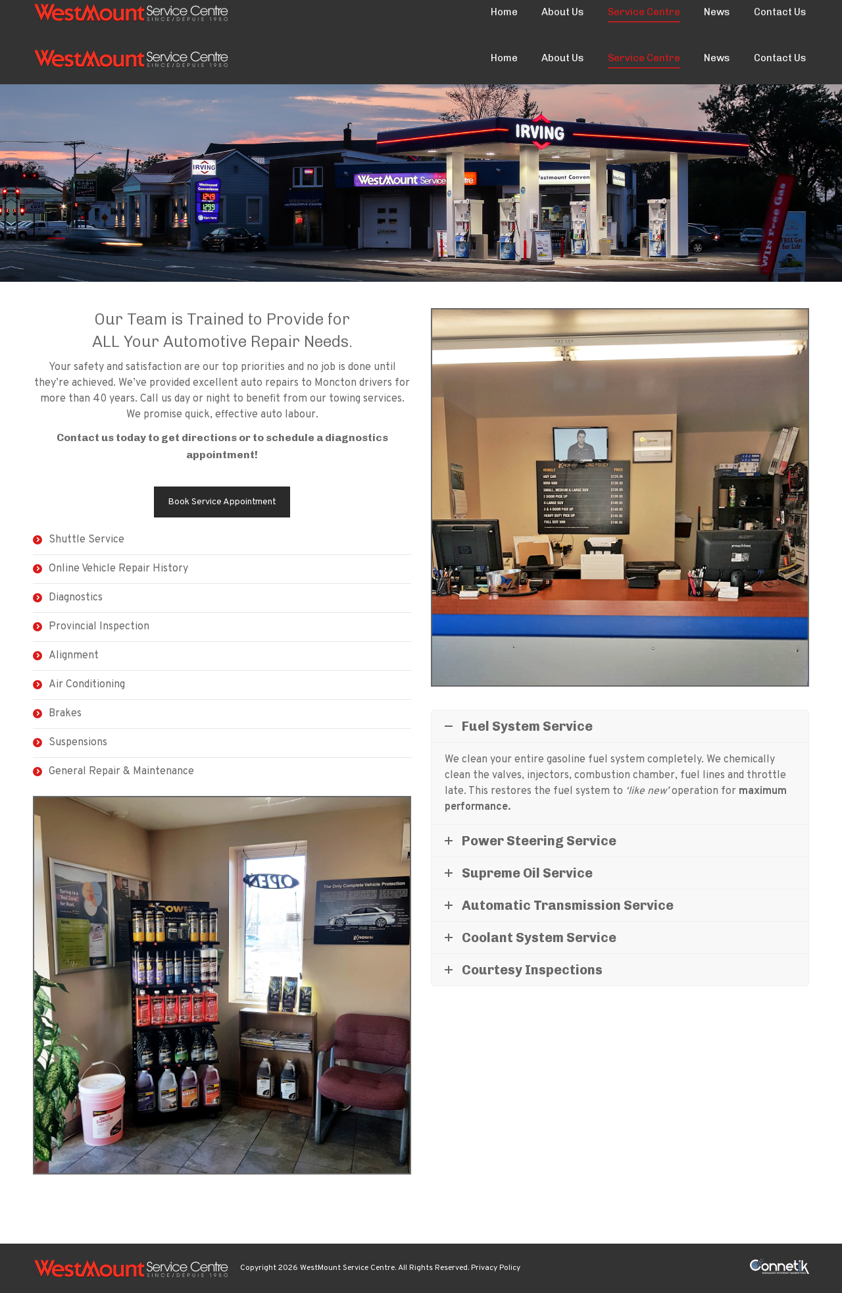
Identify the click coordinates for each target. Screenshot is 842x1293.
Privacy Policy (495, 1268)
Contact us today (101, 437)
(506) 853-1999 (69, 16)
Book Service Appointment (222, 502)
